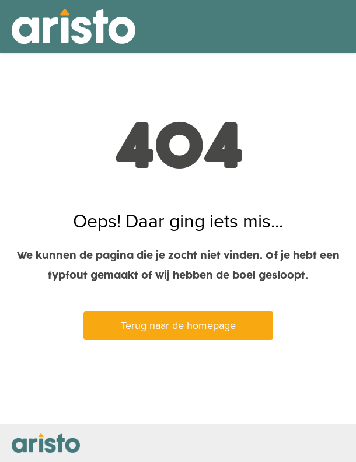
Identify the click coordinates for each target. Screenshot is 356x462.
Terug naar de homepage (178, 325)
